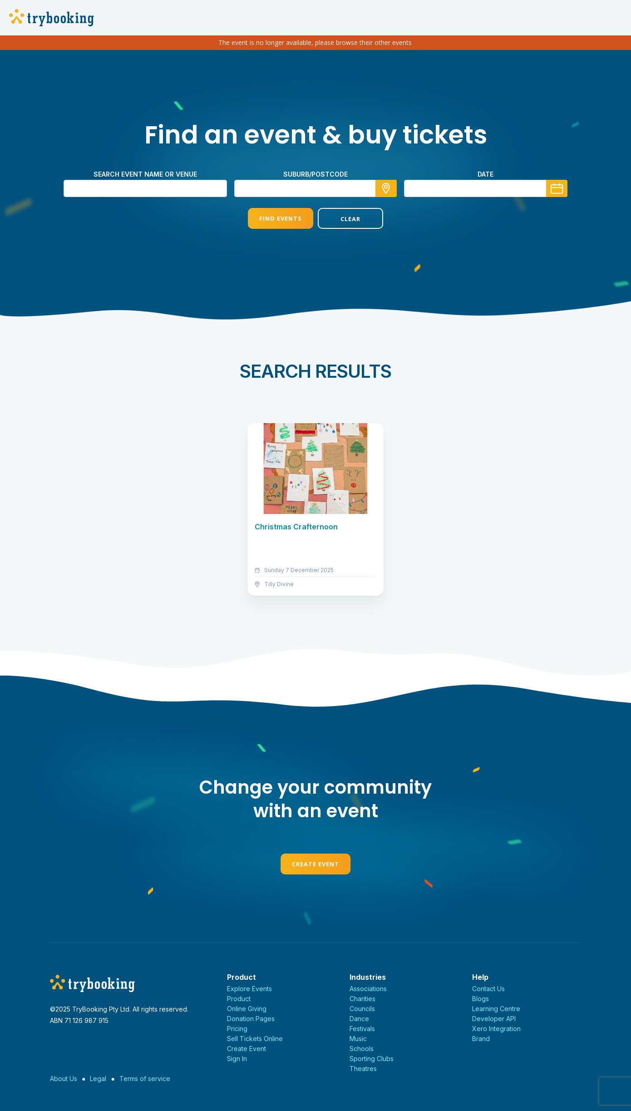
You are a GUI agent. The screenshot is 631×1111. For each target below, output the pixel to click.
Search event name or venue (145, 174)
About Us (63, 1078)
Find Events (280, 218)
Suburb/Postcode (315, 174)
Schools (362, 1048)
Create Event (315, 864)
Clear (350, 219)
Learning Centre (496, 1008)
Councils (362, 1008)
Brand (481, 1038)
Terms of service (144, 1078)
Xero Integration (496, 1028)
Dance (359, 1018)
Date (485, 174)
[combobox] (315, 188)
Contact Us (488, 988)
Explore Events (249, 988)
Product (239, 998)
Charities (362, 998)
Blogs (480, 998)
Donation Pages (251, 1018)
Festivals (362, 1028)
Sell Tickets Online (255, 1038)
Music (358, 1038)
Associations (368, 988)
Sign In (237, 1058)
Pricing (237, 1028)
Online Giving (246, 1008)
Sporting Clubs (372, 1058)
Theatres (363, 1068)
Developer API (494, 1018)
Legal (98, 1078)
